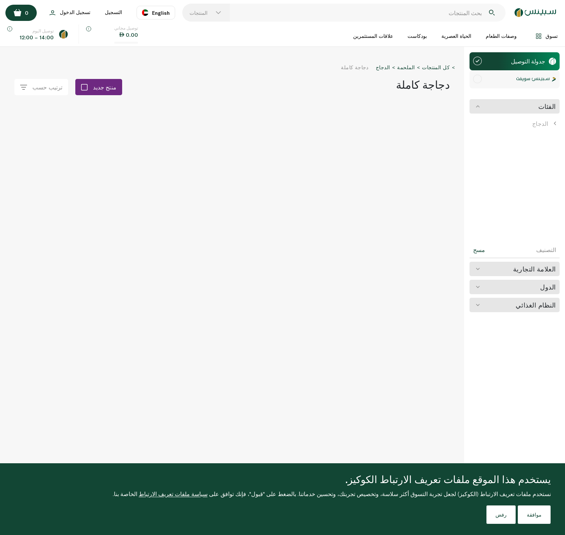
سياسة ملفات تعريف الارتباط (173, 493)
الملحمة (406, 67)
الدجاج (544, 123)
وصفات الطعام (501, 36)
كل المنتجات (436, 67)
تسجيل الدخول (69, 12)
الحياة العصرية (456, 36)
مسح (479, 250)
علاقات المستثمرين (373, 36)
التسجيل (113, 12)
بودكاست (417, 36)
